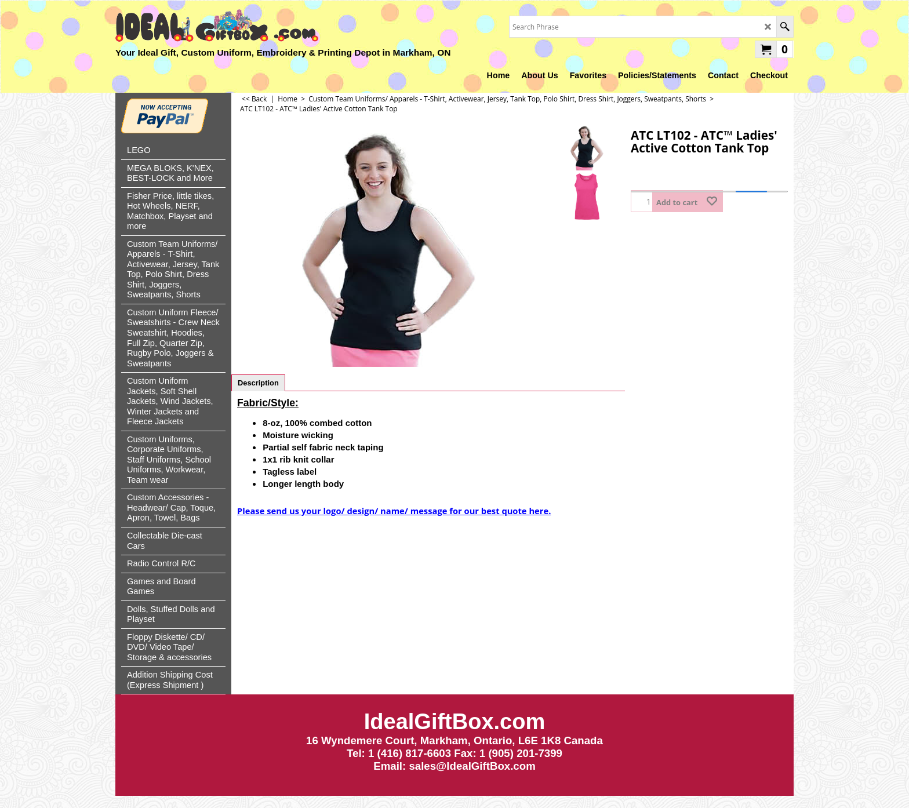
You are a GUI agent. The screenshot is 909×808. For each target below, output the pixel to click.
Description (258, 382)
